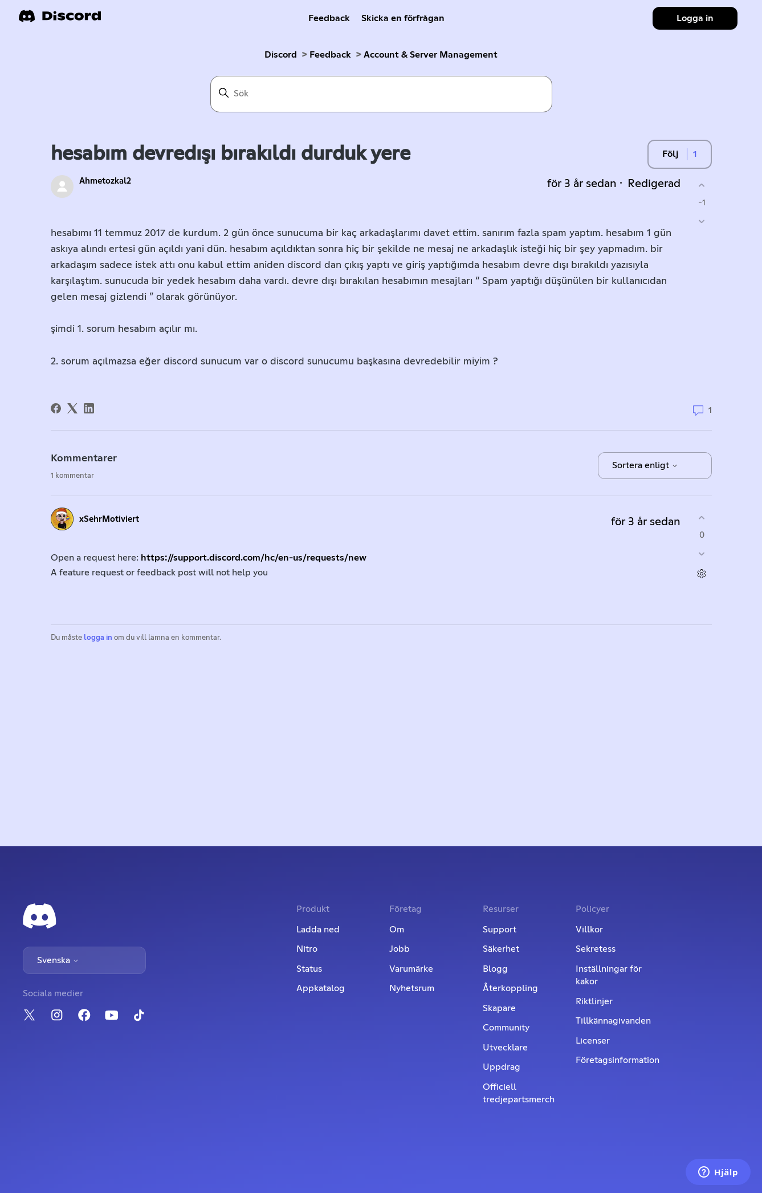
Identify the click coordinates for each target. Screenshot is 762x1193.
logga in (98, 638)
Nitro (306, 948)
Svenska (58, 960)
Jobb (399, 948)
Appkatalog (320, 988)
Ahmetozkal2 (105, 181)
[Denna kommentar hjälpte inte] (702, 554)
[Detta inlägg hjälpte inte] (702, 222)
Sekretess (596, 948)
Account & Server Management (431, 54)
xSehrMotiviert (109, 519)
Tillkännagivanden (613, 1020)
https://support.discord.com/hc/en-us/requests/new (253, 557)
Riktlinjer (594, 1001)
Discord (280, 54)
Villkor (589, 929)
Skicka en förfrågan (403, 18)
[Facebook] (56, 408)
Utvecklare (505, 1047)
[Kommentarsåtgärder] (702, 574)
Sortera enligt (645, 465)
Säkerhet (501, 948)
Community (506, 1027)
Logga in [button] (695, 18)
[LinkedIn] (89, 408)
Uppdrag (501, 1067)
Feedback (329, 18)
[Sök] (381, 94)
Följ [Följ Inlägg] (670, 154)
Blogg (495, 968)
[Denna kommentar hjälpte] (702, 517)
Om (396, 929)
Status (309, 968)
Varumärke (411, 968)
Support (499, 929)
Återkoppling (510, 988)
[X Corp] (72, 408)
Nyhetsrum (411, 988)
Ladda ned (318, 929)
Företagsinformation (617, 1060)
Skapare (499, 1008)
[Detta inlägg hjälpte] (702, 185)
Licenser (593, 1040)
